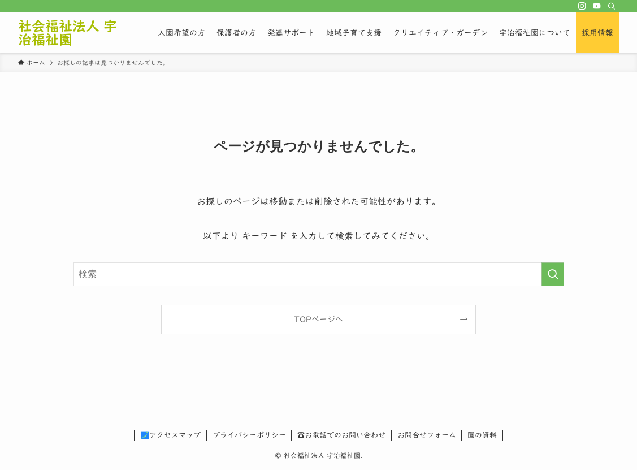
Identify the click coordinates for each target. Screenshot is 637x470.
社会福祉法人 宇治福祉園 (67, 32)
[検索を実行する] (552, 274)
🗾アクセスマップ (170, 435)
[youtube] (597, 6)
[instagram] (582, 6)
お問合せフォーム (426, 435)
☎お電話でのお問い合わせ (341, 435)
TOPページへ (318, 319)
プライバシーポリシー (249, 435)
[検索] (611, 6)
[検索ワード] (318, 274)
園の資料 (482, 435)
